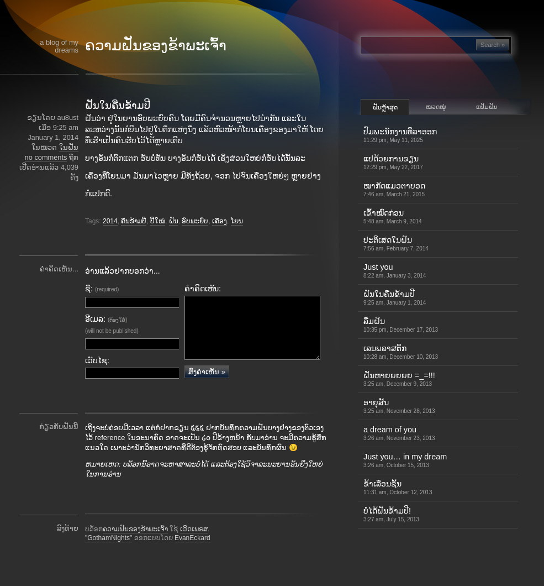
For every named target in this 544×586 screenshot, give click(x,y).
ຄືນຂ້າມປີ (133, 221)
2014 (110, 221)
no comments (46, 157)
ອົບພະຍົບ (195, 221)
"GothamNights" (108, 554)
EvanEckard (192, 554)
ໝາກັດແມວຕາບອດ (394, 189)
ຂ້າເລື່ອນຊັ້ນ (397, 487)
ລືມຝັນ (400, 325)
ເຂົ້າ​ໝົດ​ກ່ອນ (392, 216)
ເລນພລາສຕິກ (400, 352)
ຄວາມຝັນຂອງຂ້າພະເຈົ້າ (155, 45)
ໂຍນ (237, 221)
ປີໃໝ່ (157, 221)
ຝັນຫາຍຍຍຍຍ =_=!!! (399, 379)
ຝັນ (173, 221)
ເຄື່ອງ (219, 221)
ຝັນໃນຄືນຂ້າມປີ (117, 105)
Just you (394, 271)
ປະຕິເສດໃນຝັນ (396, 244)
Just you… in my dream (405, 460)
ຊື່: (102, 288)
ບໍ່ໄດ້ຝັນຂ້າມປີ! (391, 514)
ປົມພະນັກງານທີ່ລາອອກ (400, 135)
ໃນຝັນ (68, 147)
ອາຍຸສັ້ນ (399, 406)
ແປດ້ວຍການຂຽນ (393, 162)
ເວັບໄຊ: (97, 360)
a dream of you (399, 433)
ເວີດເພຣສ (194, 545)
